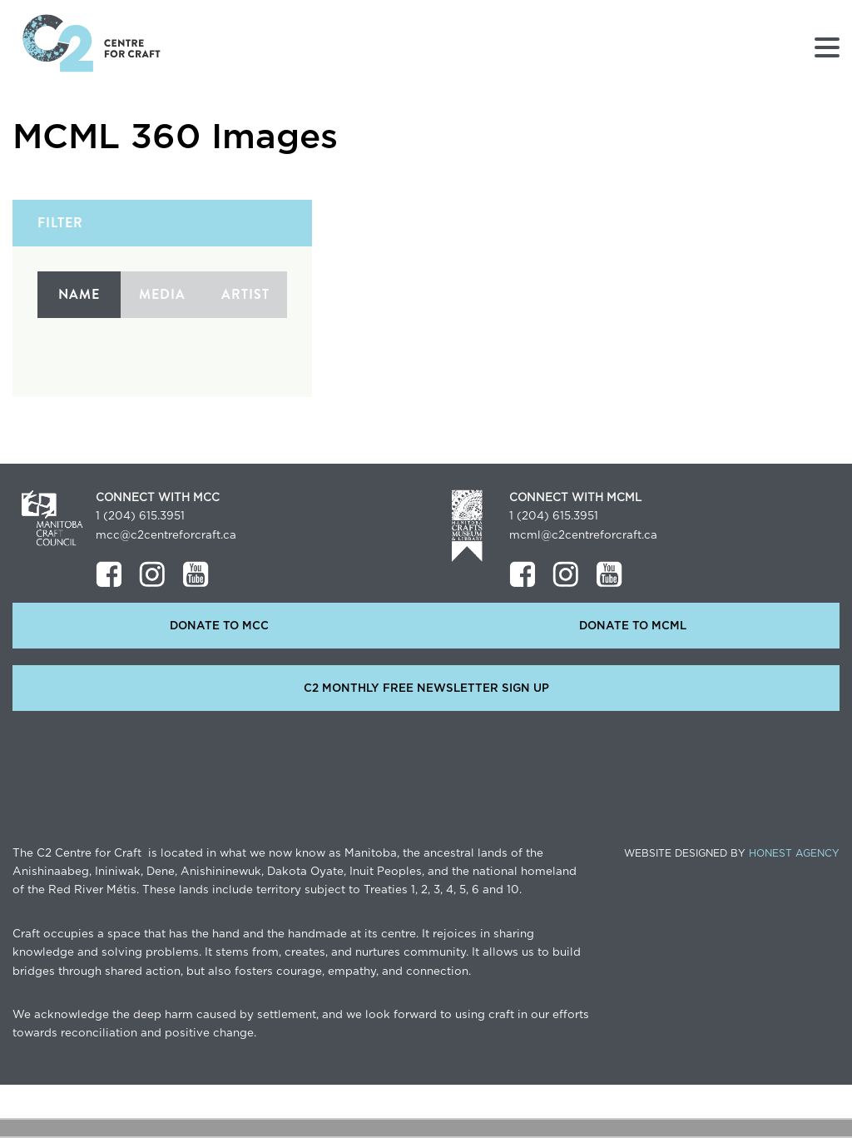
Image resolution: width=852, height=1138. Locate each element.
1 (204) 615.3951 (140, 516)
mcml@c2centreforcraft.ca (583, 535)
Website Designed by (732, 853)
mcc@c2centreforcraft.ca (166, 535)
